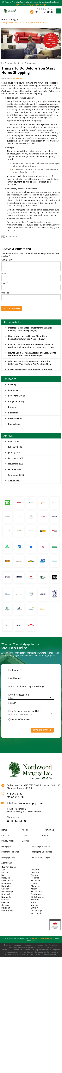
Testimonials (48, 829)
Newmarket (6, 897)
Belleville (5, 877)
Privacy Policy (7, 840)
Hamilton (35, 877)
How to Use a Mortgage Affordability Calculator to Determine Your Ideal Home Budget (32, 354)
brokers (12, 407)
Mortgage (6, 846)
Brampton (6, 883)
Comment (6, 260)
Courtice (35, 872)
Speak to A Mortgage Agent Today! (31, 4)
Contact (45, 835)
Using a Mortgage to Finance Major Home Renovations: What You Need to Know (28, 337)
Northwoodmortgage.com (41, 938)
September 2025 (16, 475)
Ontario (5, 899)
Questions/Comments (20, 719)
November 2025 (15, 463)
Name (5, 274)
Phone (26, 686)
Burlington (6, 886)
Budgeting (13, 412)
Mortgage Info (8, 857)
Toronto (34, 902)
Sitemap (26, 840)
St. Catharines (37, 897)
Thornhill (35, 899)
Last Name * (14, 678)
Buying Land (14, 424)
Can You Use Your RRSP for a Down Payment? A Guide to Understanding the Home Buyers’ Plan (31, 346)
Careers (5, 835)
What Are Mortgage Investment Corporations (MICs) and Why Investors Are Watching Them (29, 362)
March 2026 (13, 441)
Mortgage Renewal (10, 851)
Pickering (5, 907)
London (34, 883)
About (25, 829)
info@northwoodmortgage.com (25, 803)
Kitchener (35, 880)
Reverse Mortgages (41, 857)
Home (4, 19)
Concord (35, 869)
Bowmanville (7, 880)
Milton (34, 888)
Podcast (25, 835)
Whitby (34, 907)
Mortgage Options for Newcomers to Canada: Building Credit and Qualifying (30, 329)
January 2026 (14, 452)
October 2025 (14, 469)
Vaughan (35, 905)
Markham (35, 886)
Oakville (5, 902)
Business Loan (15, 418)
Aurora (4, 872)
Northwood (16, 78)
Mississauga (7, 891)
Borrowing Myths (16, 395)
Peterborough (7, 910)
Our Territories (8, 867)
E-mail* (12, 703)
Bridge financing (16, 401)
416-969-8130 (14, 793)
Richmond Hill (37, 891)
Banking (12, 384)
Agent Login (6, 862)
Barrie (4, 875)
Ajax (3, 869)
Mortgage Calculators (42, 851)
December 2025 (15, 458)
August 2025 (14, 480)
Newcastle (6, 894)
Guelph (34, 875)
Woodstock (36, 913)
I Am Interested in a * (19, 695)
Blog (13, 19)
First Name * (15, 670)
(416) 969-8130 (15, 797)
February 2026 (15, 447)
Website (5, 293)
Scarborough (37, 894)
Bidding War (14, 390)
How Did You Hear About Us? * (24, 711)
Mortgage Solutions (41, 846)
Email (4, 283)
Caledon (5, 888)
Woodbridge (36, 910)
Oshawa (5, 905)
